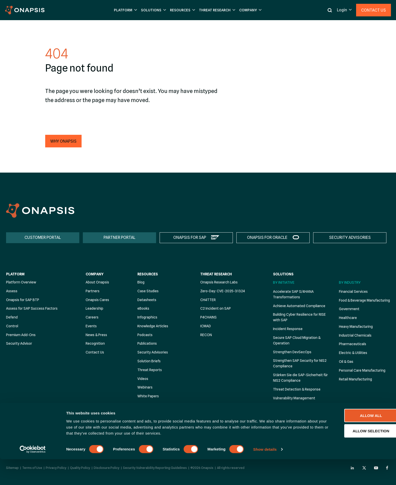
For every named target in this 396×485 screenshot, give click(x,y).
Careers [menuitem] (92, 317)
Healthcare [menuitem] (348, 318)
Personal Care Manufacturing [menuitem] (362, 370)
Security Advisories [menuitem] (152, 352)
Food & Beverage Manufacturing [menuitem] (364, 300)
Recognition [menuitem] (95, 344)
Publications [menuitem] (147, 344)
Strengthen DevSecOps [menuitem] (292, 352)
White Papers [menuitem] (148, 396)
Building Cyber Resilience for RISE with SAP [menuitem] (299, 317)
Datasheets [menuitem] (146, 300)
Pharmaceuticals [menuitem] (352, 344)
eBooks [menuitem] (143, 309)
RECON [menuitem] (206, 335)
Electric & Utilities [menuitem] (353, 353)
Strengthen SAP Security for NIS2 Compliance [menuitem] (300, 363)
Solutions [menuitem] (283, 274)
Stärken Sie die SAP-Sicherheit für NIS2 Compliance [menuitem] (300, 378)
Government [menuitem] (349, 309)
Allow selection (354, 456)
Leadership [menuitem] (94, 309)
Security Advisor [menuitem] (19, 344)
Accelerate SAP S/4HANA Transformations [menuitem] (293, 294)
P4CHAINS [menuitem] (208, 317)
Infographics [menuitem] (147, 317)
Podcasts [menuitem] (145, 335)
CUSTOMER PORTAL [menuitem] (42, 237)
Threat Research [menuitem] (216, 274)
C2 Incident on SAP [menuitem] (215, 309)
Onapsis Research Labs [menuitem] (219, 282)
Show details (265, 475)
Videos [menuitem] (142, 379)
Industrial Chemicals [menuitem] (355, 335)
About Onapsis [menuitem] (97, 282)
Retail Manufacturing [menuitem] (355, 379)
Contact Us (373, 10)
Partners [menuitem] (93, 291)
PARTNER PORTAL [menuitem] (119, 237)
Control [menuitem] (12, 326)
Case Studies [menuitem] (148, 291)
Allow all (354, 441)
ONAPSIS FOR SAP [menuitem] (189, 237)
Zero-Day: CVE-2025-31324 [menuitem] (222, 291)
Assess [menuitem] (11, 291)
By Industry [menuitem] (350, 282)
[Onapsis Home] (40, 210)
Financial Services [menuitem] (353, 291)
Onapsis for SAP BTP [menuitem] (22, 300)
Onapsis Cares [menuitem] (97, 300)
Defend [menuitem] (12, 317)
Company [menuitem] (94, 274)
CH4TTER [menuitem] (208, 300)
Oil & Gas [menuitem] (346, 362)
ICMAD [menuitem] (205, 326)
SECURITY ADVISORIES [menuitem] (350, 237)
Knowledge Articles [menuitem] (152, 326)
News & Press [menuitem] (96, 335)
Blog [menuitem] (140, 282)
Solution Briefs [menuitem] (149, 361)
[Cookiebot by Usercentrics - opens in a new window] (33, 475)
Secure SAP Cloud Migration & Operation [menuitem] (296, 340)
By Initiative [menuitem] (283, 282)
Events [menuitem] (91, 326)
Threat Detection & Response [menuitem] (296, 389)
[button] (124, 10)
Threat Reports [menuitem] (149, 370)
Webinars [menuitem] (145, 387)
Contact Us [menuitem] (95, 352)
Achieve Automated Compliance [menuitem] (299, 306)
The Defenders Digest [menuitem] (154, 405)
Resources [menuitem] (147, 274)
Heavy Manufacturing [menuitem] (356, 327)
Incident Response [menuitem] (288, 329)
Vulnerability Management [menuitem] (294, 398)
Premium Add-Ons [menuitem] (21, 335)
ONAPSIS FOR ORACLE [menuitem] (267, 237)
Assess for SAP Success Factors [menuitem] (32, 309)
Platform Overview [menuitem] (21, 282)
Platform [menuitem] (15, 274)
